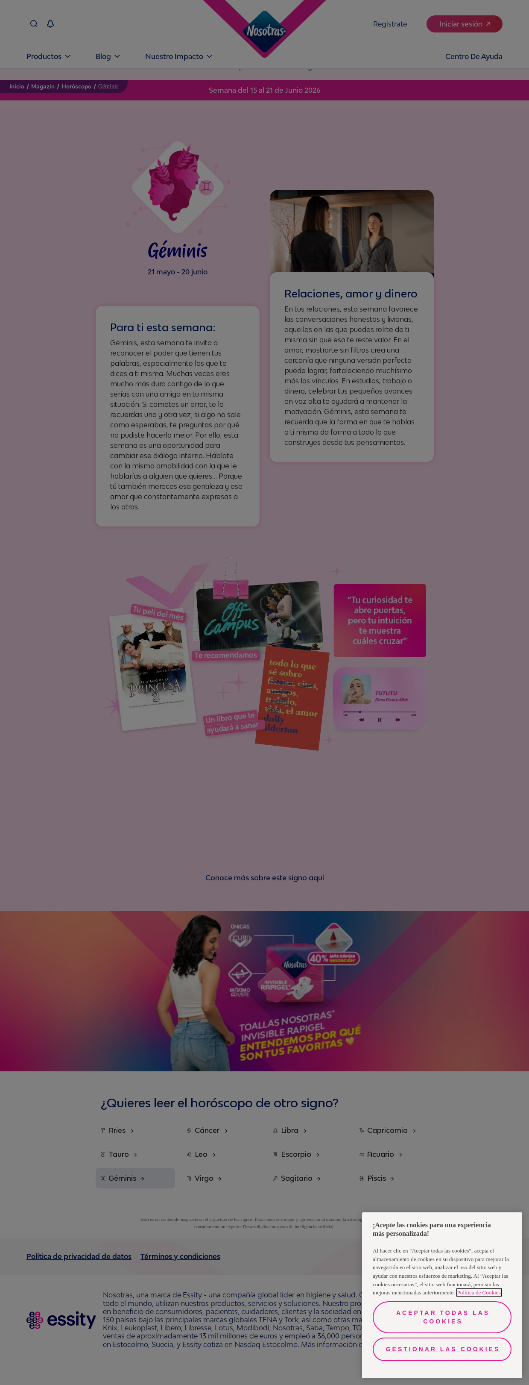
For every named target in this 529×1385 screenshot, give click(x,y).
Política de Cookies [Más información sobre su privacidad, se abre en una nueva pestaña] (479, 1292)
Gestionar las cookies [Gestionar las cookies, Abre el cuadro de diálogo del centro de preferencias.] (443, 1349)
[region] (442, 1295)
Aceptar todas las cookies (443, 1317)
